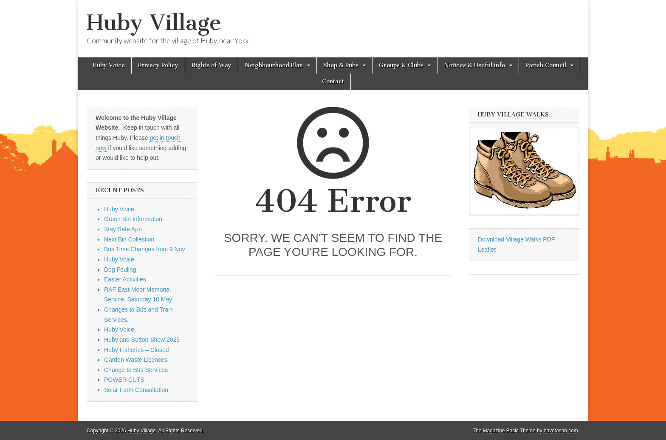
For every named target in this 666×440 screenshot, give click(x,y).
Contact (333, 81)
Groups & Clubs (401, 65)
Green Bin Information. (134, 219)
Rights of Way (211, 65)
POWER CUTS (124, 379)
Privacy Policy (158, 65)
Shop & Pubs (340, 65)
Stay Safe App (123, 229)
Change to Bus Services (136, 369)
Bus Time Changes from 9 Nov (144, 249)
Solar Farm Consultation (136, 389)
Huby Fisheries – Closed (136, 349)
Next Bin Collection (129, 239)
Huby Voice (109, 65)
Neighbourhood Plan (274, 65)
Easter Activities (125, 279)
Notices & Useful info (474, 65)
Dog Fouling (120, 269)
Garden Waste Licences (135, 359)
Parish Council (545, 65)
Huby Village (154, 23)
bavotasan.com (561, 431)
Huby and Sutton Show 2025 (142, 339)
